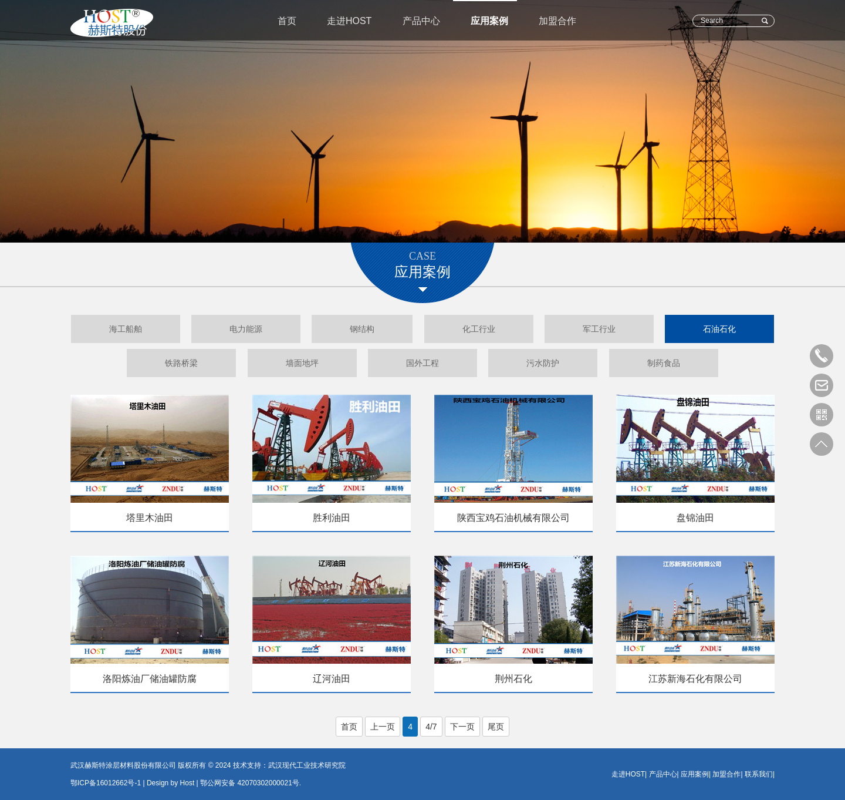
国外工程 (422, 363)
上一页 (382, 726)
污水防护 (542, 363)
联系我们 (759, 774)
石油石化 (719, 329)
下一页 (462, 726)
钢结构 (362, 329)
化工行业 (478, 329)
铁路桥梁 (181, 363)
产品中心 (421, 21)
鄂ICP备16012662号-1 (105, 783)
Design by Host (170, 783)
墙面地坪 (302, 363)
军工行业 (599, 329)
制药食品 (663, 363)
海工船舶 (125, 329)
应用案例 (489, 21)
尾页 (496, 726)
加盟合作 (557, 21)
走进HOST (349, 21)
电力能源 (245, 329)
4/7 (431, 726)
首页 (287, 21)
